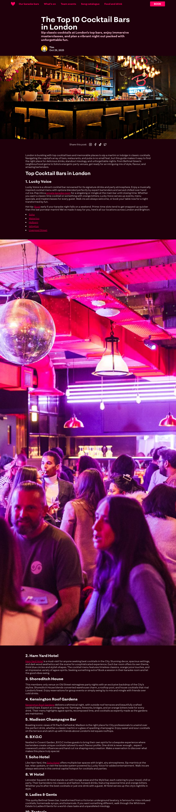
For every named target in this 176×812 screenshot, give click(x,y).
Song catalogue (90, 3)
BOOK (157, 3)
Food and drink (113, 3)
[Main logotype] (13, 4)
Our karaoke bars (29, 3)
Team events (68, 3)
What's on (50, 3)
